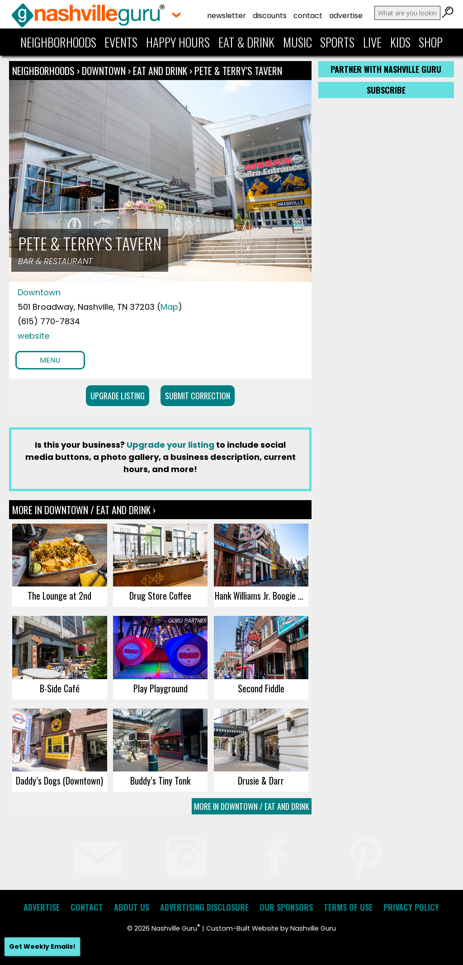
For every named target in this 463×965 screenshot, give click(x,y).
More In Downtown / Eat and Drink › (84, 509)
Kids (400, 42)
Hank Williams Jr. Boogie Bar (261, 595)
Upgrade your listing (170, 444)
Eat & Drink (246, 42)
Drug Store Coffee (160, 595)
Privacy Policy (411, 907)
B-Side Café (60, 688)
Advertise (346, 15)
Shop (431, 42)
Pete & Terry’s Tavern (238, 70)
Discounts (270, 15)
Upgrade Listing (117, 396)
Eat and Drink (160, 70)
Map (169, 306)
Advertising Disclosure (204, 907)
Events (120, 42)
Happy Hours (178, 42)
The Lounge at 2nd (59, 595)
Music (297, 42)
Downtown (105, 70)
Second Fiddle (261, 688)
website (33, 335)
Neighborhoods (58, 42)
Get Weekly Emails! (42, 946)
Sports (337, 42)
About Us (131, 907)
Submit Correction (197, 396)
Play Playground (160, 688)
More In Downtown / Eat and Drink (251, 806)
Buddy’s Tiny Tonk (160, 780)
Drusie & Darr (261, 780)
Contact (307, 15)
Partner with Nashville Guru (386, 69)
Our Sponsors (286, 907)
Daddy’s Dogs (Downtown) (59, 780)
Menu (50, 360)
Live (372, 42)
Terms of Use (348, 907)
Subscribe (386, 90)
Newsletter (226, 15)
